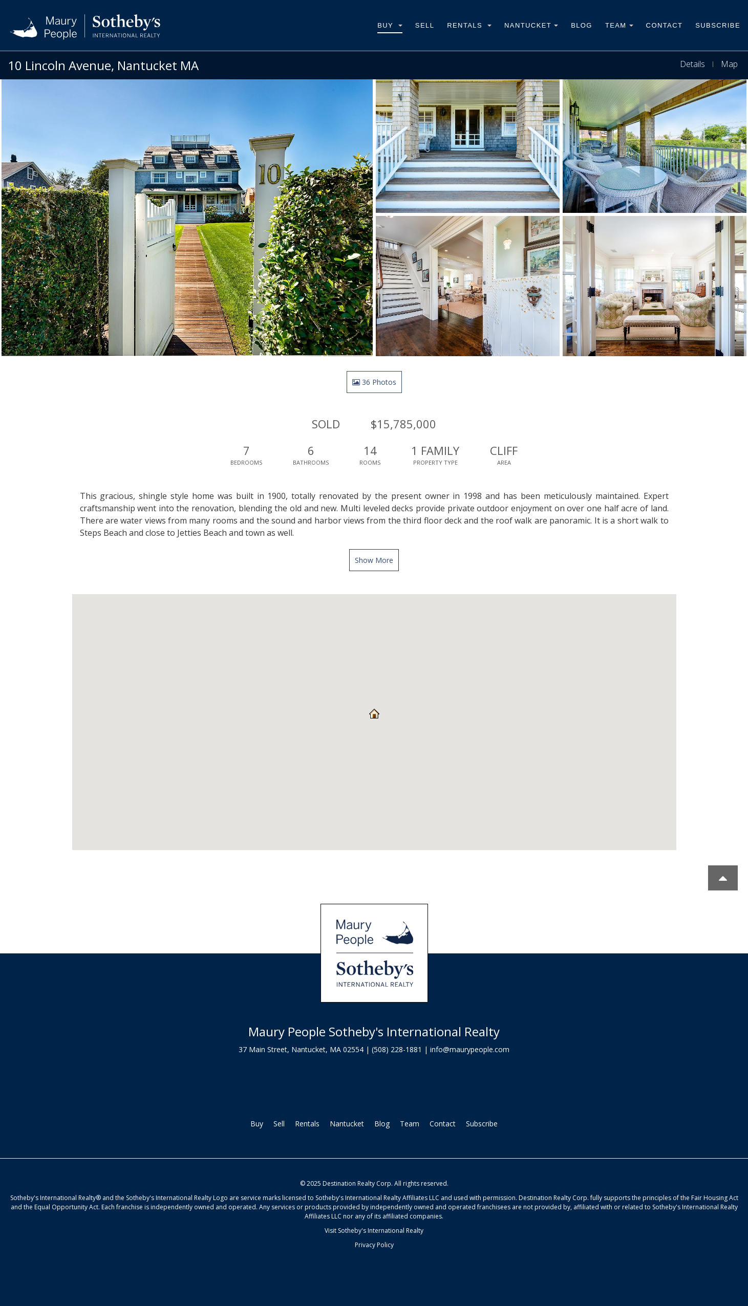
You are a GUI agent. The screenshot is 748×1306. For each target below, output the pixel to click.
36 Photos (374, 382)
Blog (581, 25)
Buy (389, 25)
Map (729, 64)
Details (692, 64)
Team (619, 25)
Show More (374, 560)
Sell (424, 25)
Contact (664, 25)
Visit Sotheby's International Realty (374, 1230)
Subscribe (717, 25)
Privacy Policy (374, 1244)
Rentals (469, 25)
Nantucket (531, 25)
